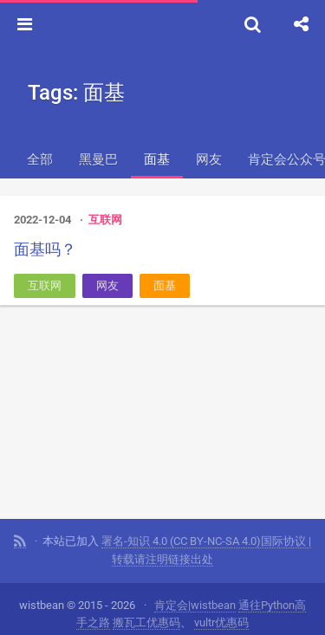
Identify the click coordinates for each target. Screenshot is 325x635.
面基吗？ (45, 249)
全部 (40, 159)
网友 (209, 159)
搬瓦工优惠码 (146, 622)
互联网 (105, 219)
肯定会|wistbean (195, 605)
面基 (157, 159)
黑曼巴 (98, 159)
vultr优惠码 (221, 622)
